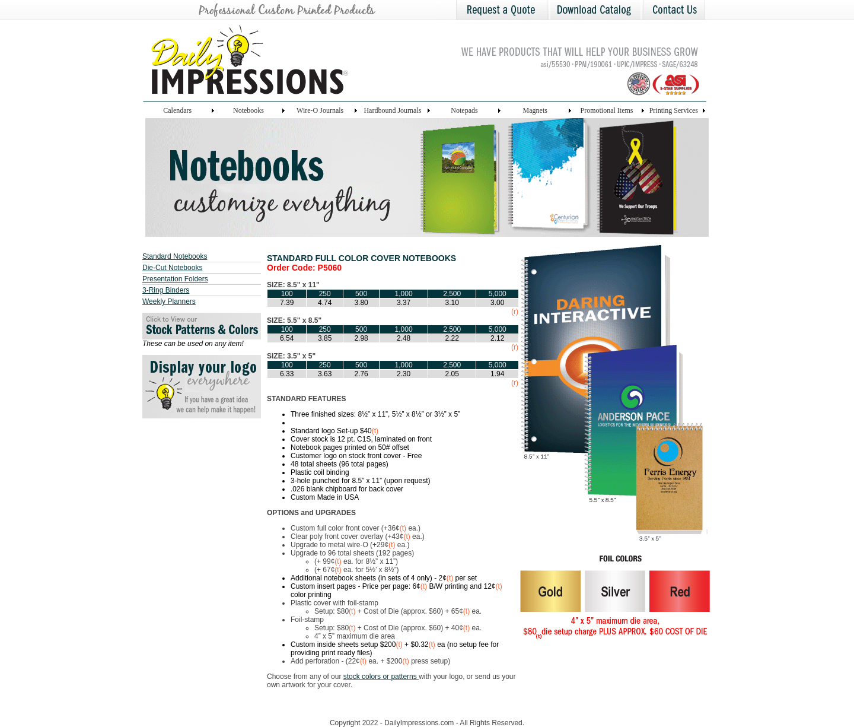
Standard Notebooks (174, 256)
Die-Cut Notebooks (172, 268)
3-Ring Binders (165, 290)
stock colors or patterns (381, 676)
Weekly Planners (169, 301)
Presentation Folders (175, 279)
